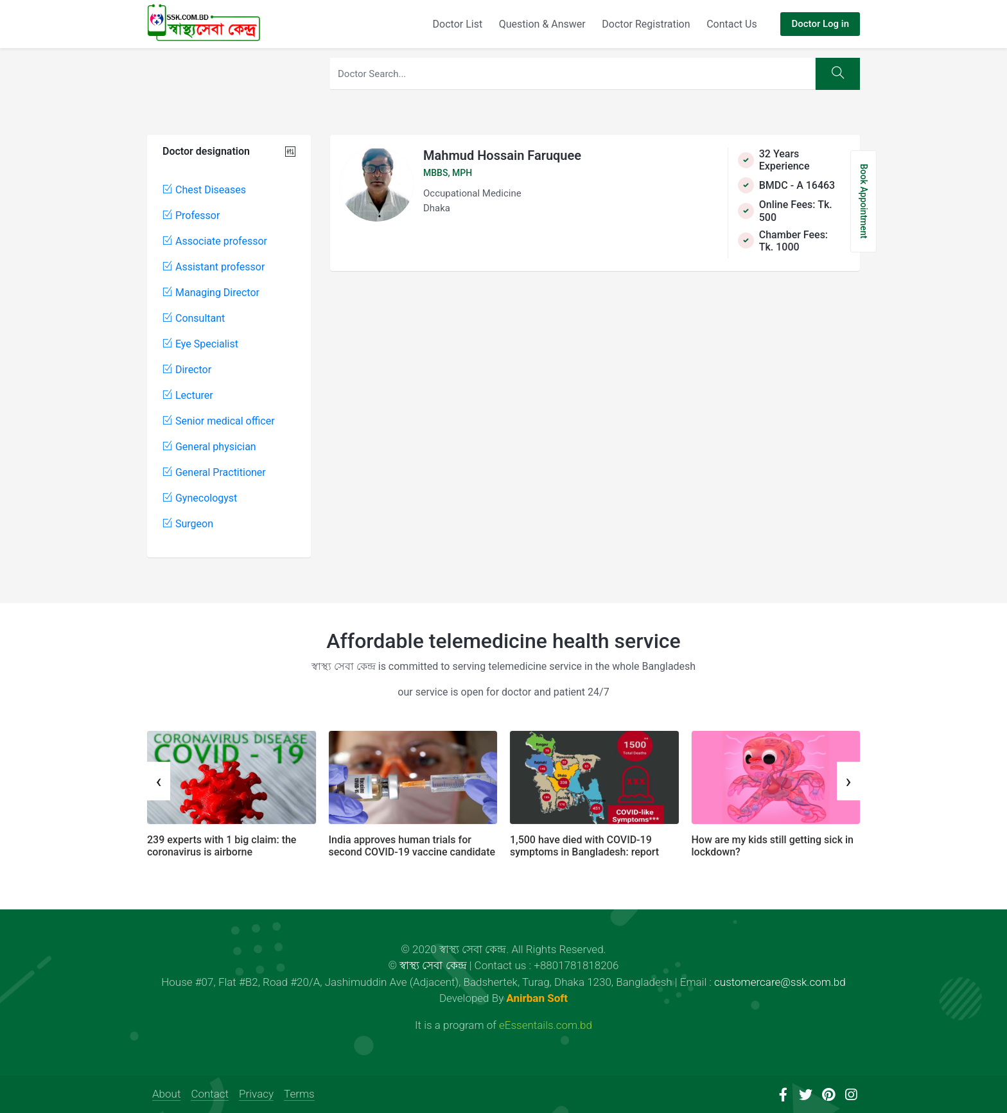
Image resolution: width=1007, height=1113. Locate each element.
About (166, 1093)
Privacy (256, 1093)
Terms (299, 1093)
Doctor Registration (646, 24)
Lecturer (187, 395)
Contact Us (731, 24)
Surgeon (187, 524)
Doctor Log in (820, 24)
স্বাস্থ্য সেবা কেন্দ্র (432, 965)
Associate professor (214, 241)
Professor (191, 215)
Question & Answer (542, 24)
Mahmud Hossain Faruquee (502, 155)
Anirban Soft (537, 998)
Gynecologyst (199, 498)
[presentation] (158, 781)
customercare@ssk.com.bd (780, 982)
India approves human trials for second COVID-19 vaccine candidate (412, 846)
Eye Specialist (200, 344)
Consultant (193, 318)
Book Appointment (864, 201)
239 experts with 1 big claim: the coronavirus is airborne (221, 846)
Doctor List (458, 24)
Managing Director (210, 292)
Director (186, 370)
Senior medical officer (218, 421)
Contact (210, 1093)
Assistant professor (213, 267)
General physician (209, 447)
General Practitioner (214, 472)
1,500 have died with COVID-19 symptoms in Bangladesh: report (584, 846)
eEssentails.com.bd (545, 1025)
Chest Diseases (204, 190)
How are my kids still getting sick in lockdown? (773, 846)
